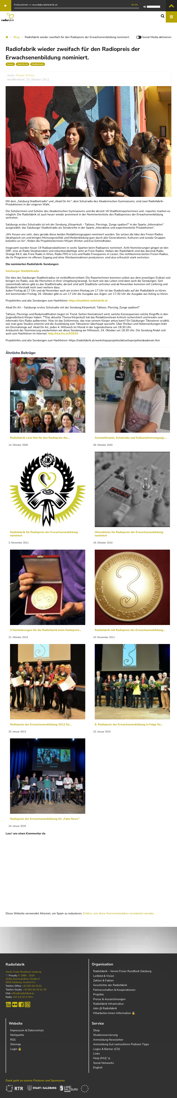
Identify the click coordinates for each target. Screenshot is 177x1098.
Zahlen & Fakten (103, 980)
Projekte (98, 994)
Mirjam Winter (25, 75)
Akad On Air (22, 64)
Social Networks (103, 1063)
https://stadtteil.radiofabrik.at (88, 301)
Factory (10, 64)
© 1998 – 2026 (26, 975)
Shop (96, 1030)
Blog (17, 37)
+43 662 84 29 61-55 (34, 989)
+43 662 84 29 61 (32, 986)
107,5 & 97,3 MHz (23, 997)
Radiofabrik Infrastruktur (108, 1004)
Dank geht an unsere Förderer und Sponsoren (35, 1081)
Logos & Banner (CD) (106, 1049)
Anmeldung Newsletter (108, 1040)
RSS (13, 1040)
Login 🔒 (15, 1049)
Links (96, 1054)
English (97, 1067)
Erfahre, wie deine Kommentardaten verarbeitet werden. (119, 913)
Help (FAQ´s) (101, 1058)
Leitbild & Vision (103, 976)
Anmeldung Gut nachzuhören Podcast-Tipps (121, 1044)
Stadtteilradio (38, 64)
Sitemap (15, 1044)
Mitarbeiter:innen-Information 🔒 (114, 1013)
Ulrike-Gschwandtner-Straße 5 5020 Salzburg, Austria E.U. (23, 980)
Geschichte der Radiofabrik (110, 985)
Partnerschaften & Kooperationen (114, 990)
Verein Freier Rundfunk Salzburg (23, 971)
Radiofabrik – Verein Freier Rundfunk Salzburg (122, 971)
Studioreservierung (105, 1035)
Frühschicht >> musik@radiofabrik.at (36, 4)
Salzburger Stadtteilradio (22, 271)
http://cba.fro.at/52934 (63, 333)
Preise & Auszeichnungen (109, 999)
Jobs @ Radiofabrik (105, 1008)
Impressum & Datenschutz (27, 1030)
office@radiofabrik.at (22, 993)
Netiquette (17, 1035)
